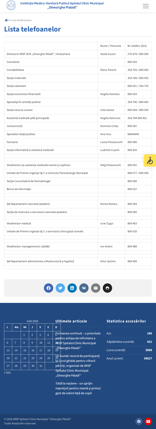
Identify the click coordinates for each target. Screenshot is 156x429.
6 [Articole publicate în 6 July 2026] (7, 343)
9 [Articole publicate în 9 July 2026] (32, 343)
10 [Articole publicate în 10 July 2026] (40, 343)
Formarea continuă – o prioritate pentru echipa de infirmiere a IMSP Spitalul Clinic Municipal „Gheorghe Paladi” (78, 340)
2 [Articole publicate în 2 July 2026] (32, 335)
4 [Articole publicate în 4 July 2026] (48, 335)
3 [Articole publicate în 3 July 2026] (40, 335)
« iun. (7, 372)
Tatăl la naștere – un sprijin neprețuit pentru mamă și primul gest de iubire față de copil (78, 388)
